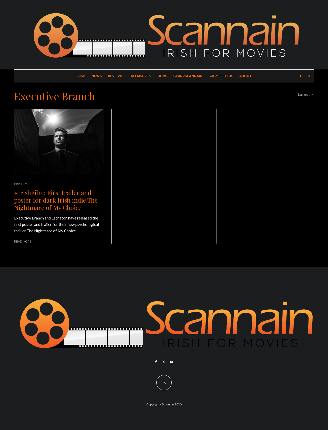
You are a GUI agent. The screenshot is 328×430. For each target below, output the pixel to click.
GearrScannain (187, 76)
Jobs (162, 76)
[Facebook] (301, 76)
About (245, 76)
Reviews (115, 76)
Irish (80, 76)
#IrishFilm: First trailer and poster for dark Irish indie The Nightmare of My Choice (56, 200)
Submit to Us (221, 76)
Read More (22, 241)
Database (138, 76)
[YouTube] (172, 361)
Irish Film (21, 184)
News (96, 76)
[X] (309, 76)
